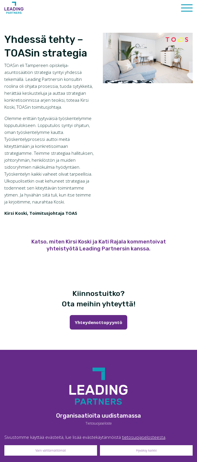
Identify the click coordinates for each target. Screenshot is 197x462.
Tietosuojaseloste (98, 423)
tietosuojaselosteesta (143, 437)
